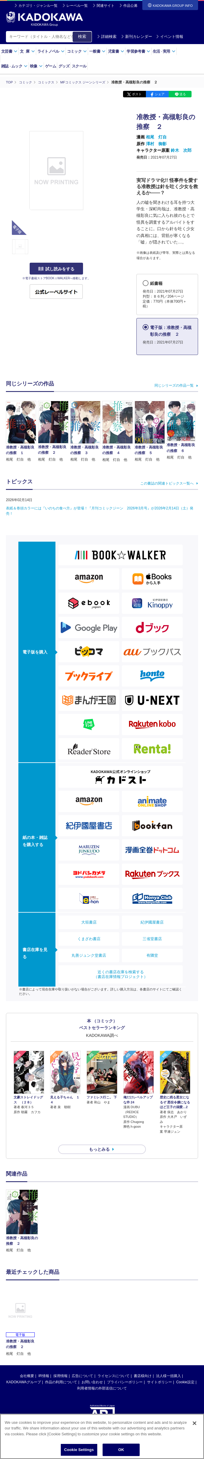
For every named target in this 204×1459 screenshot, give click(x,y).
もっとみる (99, 1138)
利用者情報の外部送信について (102, 1378)
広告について (82, 1365)
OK (121, 1449)
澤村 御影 (156, 143)
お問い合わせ (92, 1371)
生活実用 (164, 51)
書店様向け (143, 1365)
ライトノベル (51, 51)
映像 (36, 66)
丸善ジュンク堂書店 (88, 955)
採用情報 (60, 1365)
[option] (22, 1211)
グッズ (63, 66)
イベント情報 (169, 36)
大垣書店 (89, 922)
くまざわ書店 (89, 938)
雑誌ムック (14, 66)
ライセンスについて (114, 1365)
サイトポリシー (159, 1371)
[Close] (194, 1423)
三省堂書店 (152, 938)
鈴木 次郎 (181, 150)
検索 (82, 36)
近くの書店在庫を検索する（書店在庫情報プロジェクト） (121, 974)
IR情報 (44, 1365)
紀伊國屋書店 (152, 922)
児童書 (116, 51)
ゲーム (50, 66)
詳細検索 (107, 36)
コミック (77, 51)
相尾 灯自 (156, 137)
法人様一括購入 (168, 1365)
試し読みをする (56, 269)
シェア (160, 94)
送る (182, 94)
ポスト (137, 94)
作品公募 (130, 6)
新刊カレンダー (136, 36)
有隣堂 (152, 955)
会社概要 (27, 1365)
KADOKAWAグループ (23, 1371)
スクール (79, 66)
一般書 (97, 51)
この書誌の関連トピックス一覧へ (167, 483)
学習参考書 (138, 51)
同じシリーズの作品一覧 (174, 385)
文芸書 (9, 51)
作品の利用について (61, 1371)
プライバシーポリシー (125, 1371)
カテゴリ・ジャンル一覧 (38, 6)
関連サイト (105, 6)
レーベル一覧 (77, 6)
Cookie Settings (79, 1449)
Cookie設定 (185, 1371)
